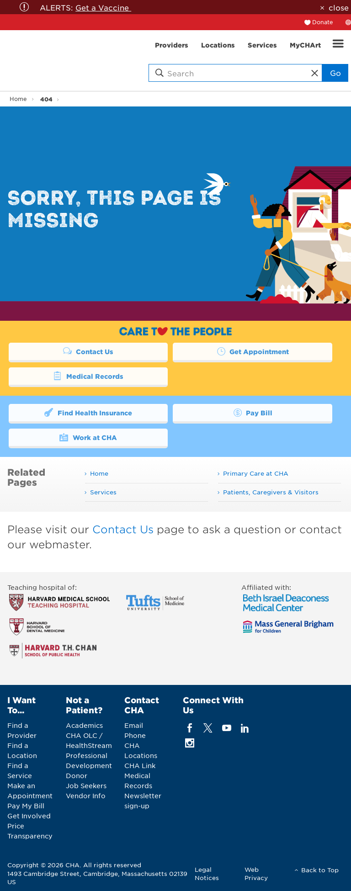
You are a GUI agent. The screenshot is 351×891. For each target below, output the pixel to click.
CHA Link (139, 765)
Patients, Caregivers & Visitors (271, 492)
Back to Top (320, 870)
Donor (76, 775)
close (339, 7)
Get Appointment (252, 351)
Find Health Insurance (88, 412)
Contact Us (88, 351)
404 (46, 99)
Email (133, 725)
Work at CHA (88, 437)
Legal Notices (207, 873)
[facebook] (190, 727)
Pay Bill (252, 412)
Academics (84, 725)
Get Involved (29, 815)
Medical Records (88, 376)
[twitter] (208, 727)
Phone (135, 735)
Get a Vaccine (103, 7)
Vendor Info (86, 795)
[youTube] (226, 727)
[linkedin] (245, 727)
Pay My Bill (25, 805)
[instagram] (190, 742)
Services (103, 492)
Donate (322, 22)
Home (18, 98)
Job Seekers (86, 785)
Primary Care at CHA (255, 473)
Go (335, 72)
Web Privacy (256, 873)
